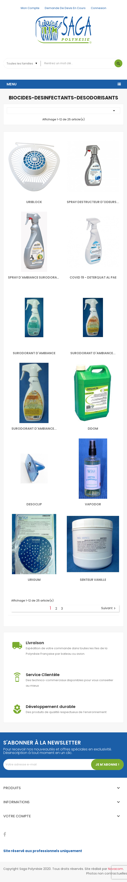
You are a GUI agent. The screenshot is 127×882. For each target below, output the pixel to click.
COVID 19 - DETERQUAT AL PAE (93, 277)
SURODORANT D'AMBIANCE (34, 353)
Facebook (4, 834)
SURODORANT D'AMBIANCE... (93, 353)
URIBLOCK (34, 202)
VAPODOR (93, 504)
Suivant (109, 608)
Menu (12, 84)
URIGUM (34, 580)
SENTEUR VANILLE (93, 580)
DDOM (93, 428)
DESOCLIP (34, 504)
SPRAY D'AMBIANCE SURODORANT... (34, 277)
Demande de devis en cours (65, 8)
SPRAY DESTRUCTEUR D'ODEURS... (93, 202)
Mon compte (30, 8)
